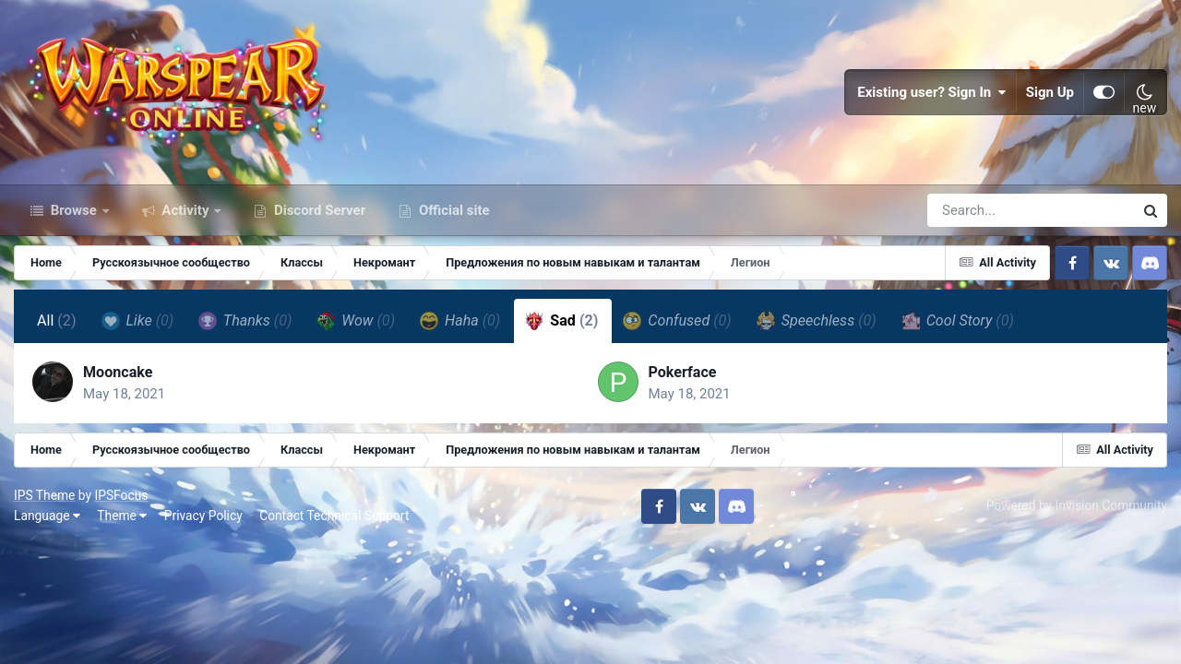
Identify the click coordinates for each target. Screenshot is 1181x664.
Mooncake (117, 372)
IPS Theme (44, 495)
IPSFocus (121, 495)
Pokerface (683, 372)
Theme (122, 515)
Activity (186, 210)
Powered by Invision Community (1076, 505)
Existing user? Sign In (932, 92)
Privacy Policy (203, 515)
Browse (74, 210)
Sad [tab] (561, 321)
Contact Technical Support (334, 515)
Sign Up (1050, 92)
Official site (452, 210)
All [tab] (57, 320)
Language (47, 515)
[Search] (978, 210)
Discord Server (317, 210)
